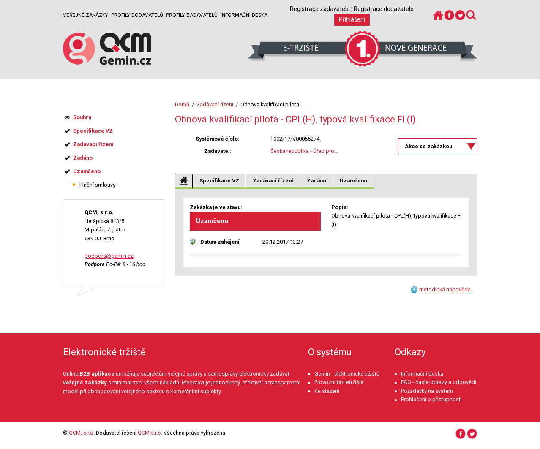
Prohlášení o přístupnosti (431, 399)
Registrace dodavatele (384, 8)
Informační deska (244, 15)
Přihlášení (352, 19)
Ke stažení (326, 391)
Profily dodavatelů (137, 15)
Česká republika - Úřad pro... (304, 151)
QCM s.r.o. (150, 433)
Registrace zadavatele (320, 8)
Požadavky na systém (427, 391)
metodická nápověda (445, 289)
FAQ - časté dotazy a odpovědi (438, 382)
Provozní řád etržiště (339, 382)
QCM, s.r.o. (82, 433)
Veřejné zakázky (85, 15)
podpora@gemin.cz (109, 256)
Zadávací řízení (214, 104)
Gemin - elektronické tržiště (346, 373)
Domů (182, 104)
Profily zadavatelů (192, 15)
